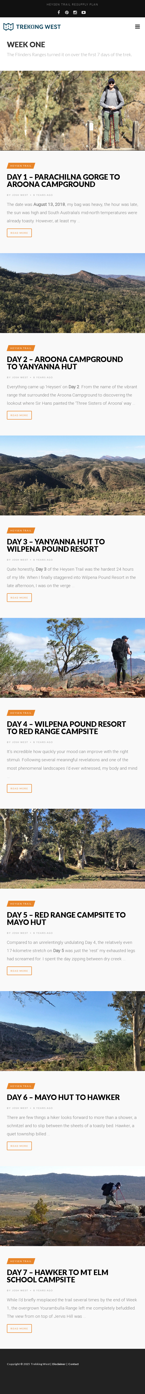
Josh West (20, 195)
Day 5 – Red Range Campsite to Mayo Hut (66, 918)
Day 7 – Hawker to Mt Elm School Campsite (57, 1276)
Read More (19, 232)
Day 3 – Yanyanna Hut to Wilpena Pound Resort (56, 545)
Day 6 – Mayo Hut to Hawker (63, 1097)
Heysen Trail (21, 165)
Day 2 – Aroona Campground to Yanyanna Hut (65, 363)
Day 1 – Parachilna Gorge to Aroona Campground (63, 180)
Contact (73, 1364)
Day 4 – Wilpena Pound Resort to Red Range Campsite (66, 727)
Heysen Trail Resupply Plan (72, 4)
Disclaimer (59, 1364)
